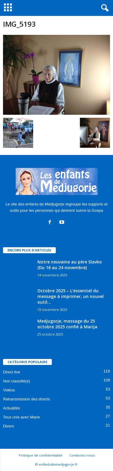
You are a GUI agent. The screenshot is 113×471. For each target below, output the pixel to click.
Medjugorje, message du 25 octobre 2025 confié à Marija (67, 324)
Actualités (11, 408)
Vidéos (9, 390)
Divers (8, 426)
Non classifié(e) (16, 381)
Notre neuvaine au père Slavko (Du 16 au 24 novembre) (69, 264)
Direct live (11, 372)
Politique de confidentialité (40, 455)
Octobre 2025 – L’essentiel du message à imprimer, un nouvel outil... (70, 296)
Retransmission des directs (26, 399)
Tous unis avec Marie (21, 417)
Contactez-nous (82, 455)
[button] (103, 8)
